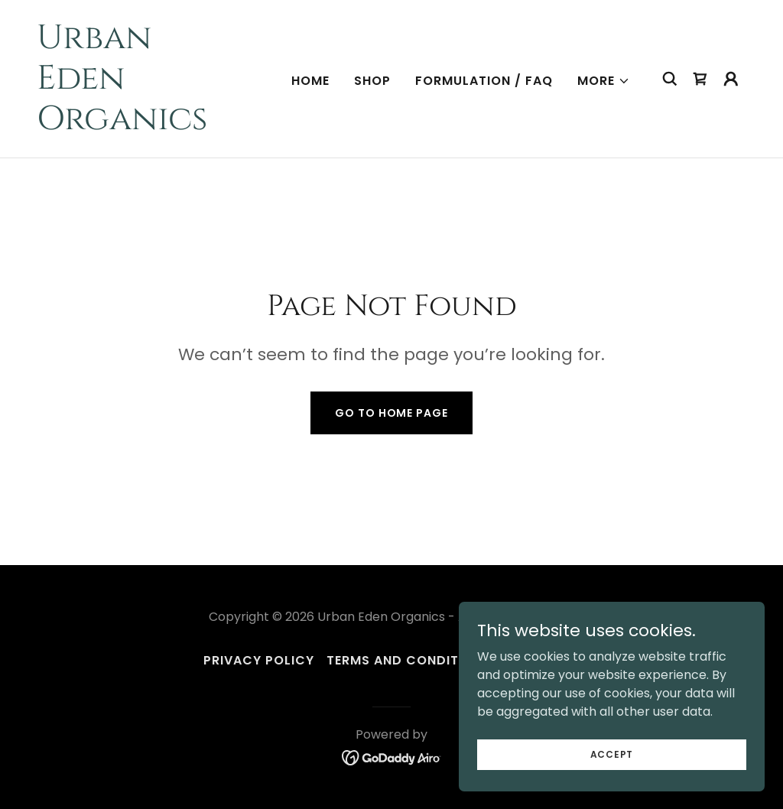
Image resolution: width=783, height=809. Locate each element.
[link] (136, 125)
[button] (603, 81)
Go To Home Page (391, 413)
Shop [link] (372, 80)
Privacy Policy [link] (258, 660)
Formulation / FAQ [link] (484, 80)
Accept (612, 753)
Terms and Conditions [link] (409, 660)
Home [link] (310, 80)
